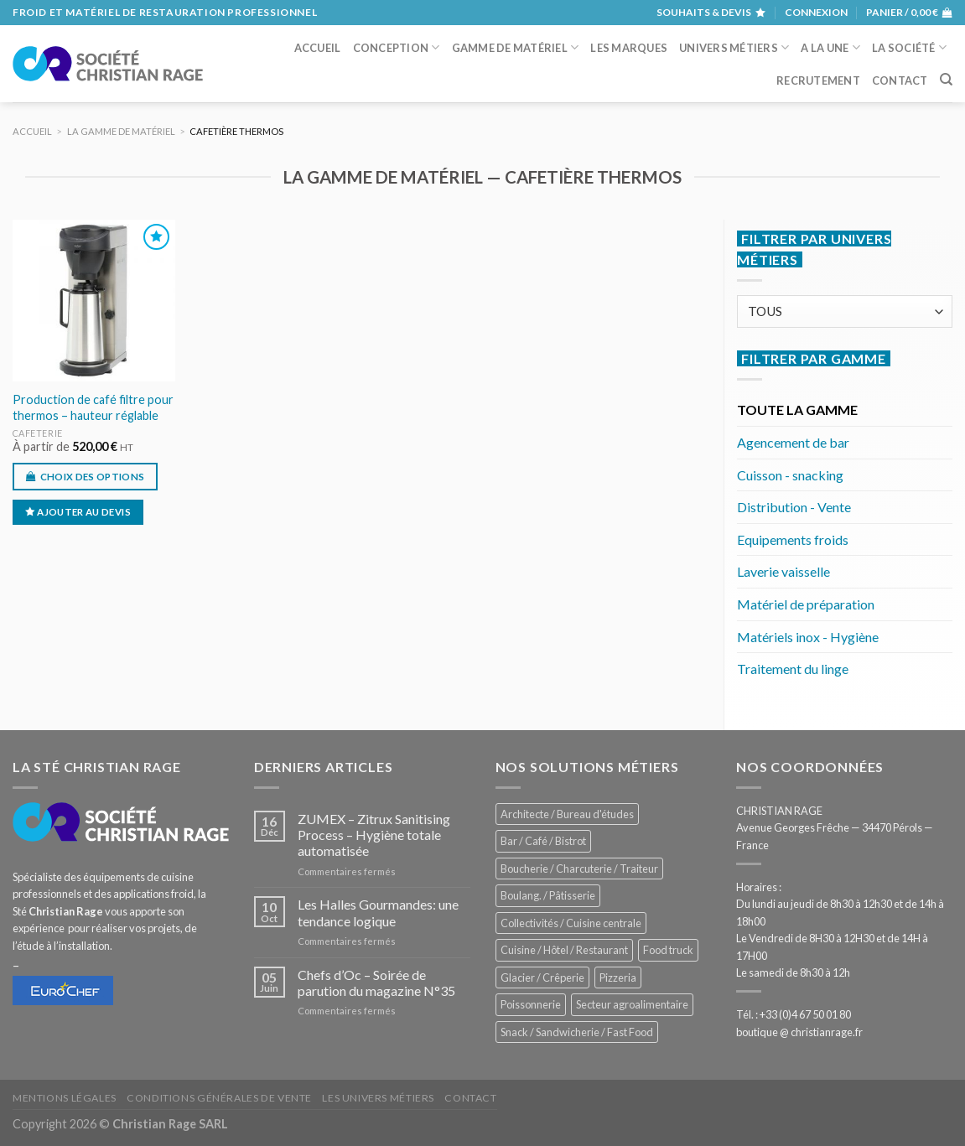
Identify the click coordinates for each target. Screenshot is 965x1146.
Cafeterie (38, 433)
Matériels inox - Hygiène (808, 637)
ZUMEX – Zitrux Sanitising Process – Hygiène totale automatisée (374, 834)
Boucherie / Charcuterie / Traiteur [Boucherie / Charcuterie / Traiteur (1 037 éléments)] (579, 868)
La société (909, 47)
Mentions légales (65, 1098)
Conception (396, 47)
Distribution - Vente (794, 507)
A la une (830, 47)
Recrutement (818, 80)
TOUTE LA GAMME (797, 409)
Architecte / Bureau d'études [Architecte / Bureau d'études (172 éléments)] (567, 814)
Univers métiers (734, 47)
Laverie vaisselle (783, 571)
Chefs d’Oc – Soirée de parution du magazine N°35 (376, 982)
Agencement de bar (793, 442)
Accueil (317, 47)
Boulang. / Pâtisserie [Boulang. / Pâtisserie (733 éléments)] (548, 895)
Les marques (628, 47)
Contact (900, 80)
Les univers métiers (378, 1098)
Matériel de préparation (805, 604)
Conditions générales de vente (219, 1098)
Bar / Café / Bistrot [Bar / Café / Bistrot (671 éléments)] (543, 841)
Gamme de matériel (515, 47)
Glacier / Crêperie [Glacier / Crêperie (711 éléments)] (542, 977)
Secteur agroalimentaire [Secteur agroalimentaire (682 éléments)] (632, 1004)
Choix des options (92, 476)
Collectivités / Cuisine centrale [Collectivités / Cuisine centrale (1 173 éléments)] (571, 923)
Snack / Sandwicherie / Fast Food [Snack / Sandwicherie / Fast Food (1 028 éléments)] (577, 1032)
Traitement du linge (792, 669)
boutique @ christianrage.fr (799, 1032)
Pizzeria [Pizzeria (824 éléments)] (617, 977)
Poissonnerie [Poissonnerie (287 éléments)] (531, 1004)
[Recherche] (946, 80)
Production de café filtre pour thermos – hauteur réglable (93, 407)
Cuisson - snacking (790, 475)
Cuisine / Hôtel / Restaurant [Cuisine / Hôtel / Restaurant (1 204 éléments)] (564, 950)
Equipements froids (792, 539)
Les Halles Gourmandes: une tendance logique (378, 912)
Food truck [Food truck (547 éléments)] (668, 950)
